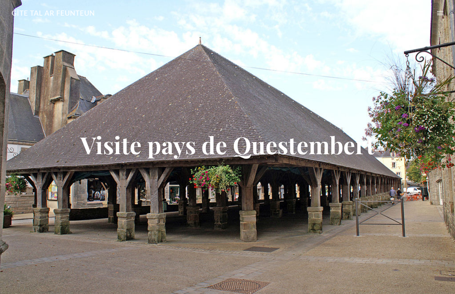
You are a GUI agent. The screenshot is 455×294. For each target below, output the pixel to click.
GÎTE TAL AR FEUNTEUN (53, 13)
